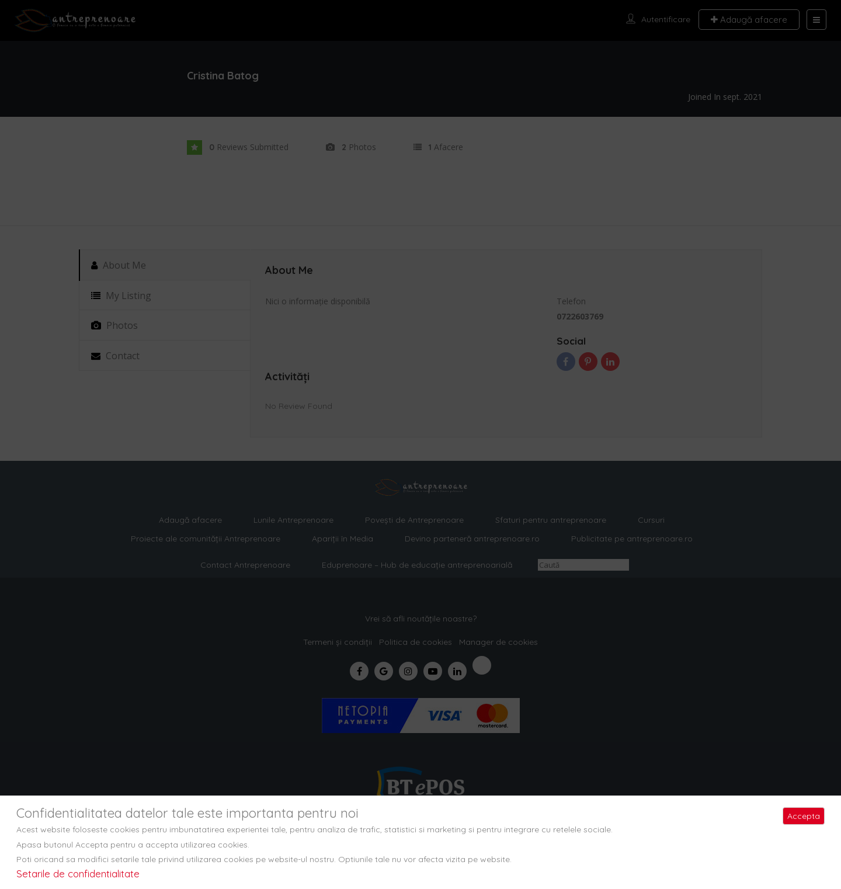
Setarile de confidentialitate (78, 873)
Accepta (803, 816)
